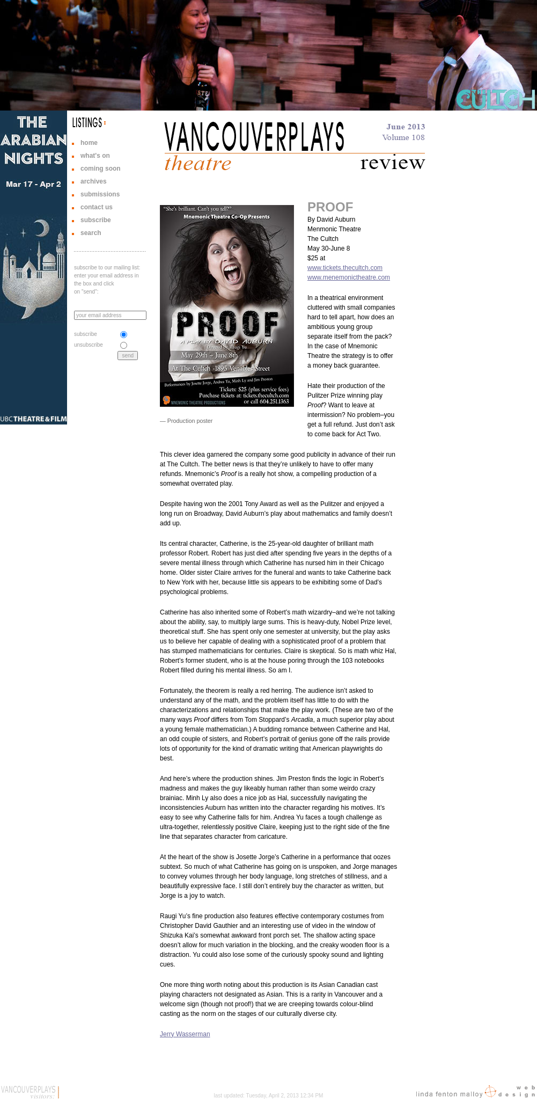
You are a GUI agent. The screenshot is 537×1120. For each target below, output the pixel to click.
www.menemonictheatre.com (348, 277)
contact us (96, 207)
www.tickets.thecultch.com (344, 268)
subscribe (95, 220)
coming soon (100, 168)
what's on (95, 155)
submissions (100, 194)
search (90, 233)
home (89, 143)
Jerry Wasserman (185, 1034)
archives (93, 181)
